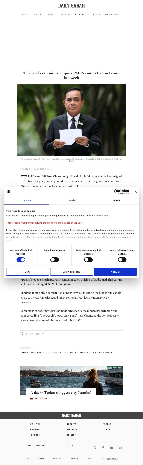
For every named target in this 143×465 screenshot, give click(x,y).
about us (57, 458)
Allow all (115, 272)
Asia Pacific (82, 14)
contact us (74, 458)
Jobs (27, 458)
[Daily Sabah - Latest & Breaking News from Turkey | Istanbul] (71, 6)
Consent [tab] (26, 200)
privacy (41, 458)
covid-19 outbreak (59, 352)
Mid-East (39, 14)
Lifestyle (71, 429)
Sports (35, 435)
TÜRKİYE (71, 424)
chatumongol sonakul (101, 352)
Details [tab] (71, 200)
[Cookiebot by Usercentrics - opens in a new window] (116, 191)
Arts (107, 429)
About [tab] (116, 200)
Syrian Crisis (112, 14)
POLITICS (35, 424)
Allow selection (71, 272)
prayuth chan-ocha (79, 352)
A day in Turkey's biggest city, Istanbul (61, 392)
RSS (89, 458)
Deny (27, 272)
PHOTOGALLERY (42, 399)
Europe (52, 14)
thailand (24, 352)
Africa (96, 14)
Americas (65, 14)
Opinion (71, 435)
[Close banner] (136, 191)
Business (35, 429)
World (25, 14)
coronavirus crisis (39, 352)
